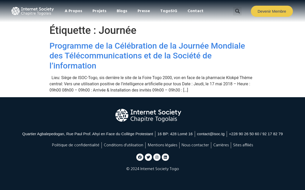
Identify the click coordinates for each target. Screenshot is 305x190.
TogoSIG (168, 11)
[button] (237, 11)
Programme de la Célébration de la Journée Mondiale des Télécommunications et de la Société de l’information (147, 56)
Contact (196, 11)
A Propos (73, 11)
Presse (144, 11)
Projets (99, 11)
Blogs (122, 11)
